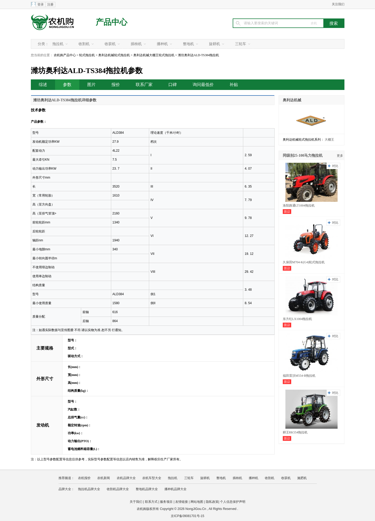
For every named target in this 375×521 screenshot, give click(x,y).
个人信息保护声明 (232, 502)
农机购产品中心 (65, 55)
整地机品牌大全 (147, 489)
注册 (50, 4)
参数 (67, 84)
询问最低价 (203, 84)
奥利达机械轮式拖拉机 (114, 55)
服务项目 (166, 502)
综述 (43, 84)
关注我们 (338, 4)
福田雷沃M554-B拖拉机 (299, 375)
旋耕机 (214, 44)
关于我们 (136, 502)
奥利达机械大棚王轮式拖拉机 (153, 55)
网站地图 (197, 502)
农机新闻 (103, 478)
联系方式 (151, 502)
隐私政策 (212, 502)
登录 (40, 4)
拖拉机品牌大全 (89, 489)
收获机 (110, 44)
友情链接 (181, 502)
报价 (115, 84)
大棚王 (329, 139)
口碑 (172, 84)
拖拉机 (58, 44)
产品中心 (111, 22)
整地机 (188, 44)
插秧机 (136, 44)
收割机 (84, 44)
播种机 (162, 44)
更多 (340, 155)
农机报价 (84, 478)
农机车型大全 (151, 478)
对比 (335, 166)
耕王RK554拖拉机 (295, 432)
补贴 (234, 84)
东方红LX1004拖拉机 (297, 319)
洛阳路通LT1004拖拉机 (299, 205)
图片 (91, 84)
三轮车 (240, 44)
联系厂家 (144, 84)
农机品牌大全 (126, 478)
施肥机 (302, 478)
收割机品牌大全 (118, 489)
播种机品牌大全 (175, 489)
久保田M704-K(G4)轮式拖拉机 (304, 262)
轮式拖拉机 (87, 55)
